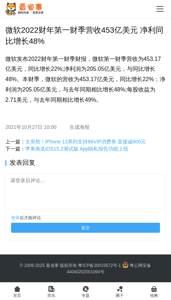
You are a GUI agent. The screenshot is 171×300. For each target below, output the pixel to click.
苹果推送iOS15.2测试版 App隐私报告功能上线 (76, 149)
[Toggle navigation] (159, 8)
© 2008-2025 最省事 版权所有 (48, 265)
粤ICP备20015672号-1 (99, 265)
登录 (15, 217)
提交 (85, 227)
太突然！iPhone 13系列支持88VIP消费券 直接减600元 (85, 141)
